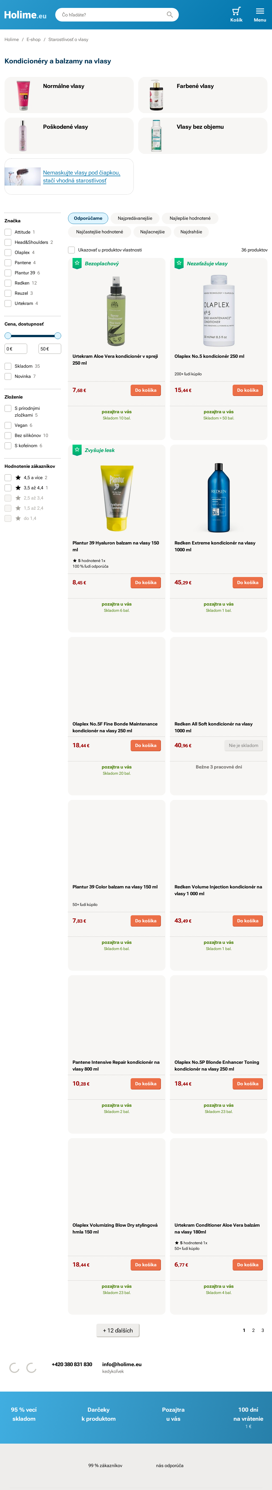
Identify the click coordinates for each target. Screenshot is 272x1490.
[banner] (25, 14)
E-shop (34, 39)
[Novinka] (8, 376)
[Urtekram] (8, 303)
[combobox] (117, 14)
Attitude (20, 232)
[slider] (8, 335)
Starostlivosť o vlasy (68, 39)
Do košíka (145, 390)
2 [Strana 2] (253, 1330)
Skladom (22, 366)
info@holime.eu (122, 1364)
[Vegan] (8, 425)
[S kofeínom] (8, 445)
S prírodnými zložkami (22, 411)
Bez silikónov (26, 435)
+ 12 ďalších (118, 1330)
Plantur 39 (22, 273)
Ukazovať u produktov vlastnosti (105, 250)
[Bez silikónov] (8, 435)
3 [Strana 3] (263, 1330)
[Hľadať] (170, 14)
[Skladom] (8, 366)
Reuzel (19, 293)
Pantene (20, 262)
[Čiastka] (16, 349)
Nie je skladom (243, 745)
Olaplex (20, 252)
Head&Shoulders (29, 242)
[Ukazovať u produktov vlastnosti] (71, 250)
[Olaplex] (8, 252)
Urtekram (21, 303)
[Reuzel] (8, 293)
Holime (12, 39)
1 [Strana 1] (244, 1330)
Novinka (20, 376)
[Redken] (8, 283)
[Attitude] (8, 232)
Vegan (18, 425)
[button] (260, 14)
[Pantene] (8, 262)
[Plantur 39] (8, 273)
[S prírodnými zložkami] (8, 408)
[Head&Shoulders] (8, 242)
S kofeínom (23, 445)
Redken (21, 283)
